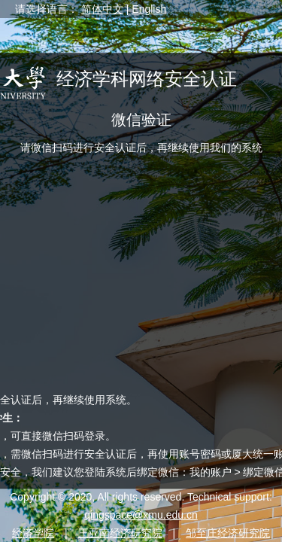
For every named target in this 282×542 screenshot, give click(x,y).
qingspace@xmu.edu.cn (140, 515)
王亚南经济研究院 (120, 533)
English (149, 9)
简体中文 (102, 9)
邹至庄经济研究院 (228, 533)
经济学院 (33, 533)
